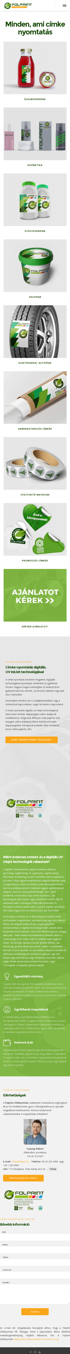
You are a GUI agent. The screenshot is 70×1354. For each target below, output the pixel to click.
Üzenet (6, 1283)
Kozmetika (35, 165)
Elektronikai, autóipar (35, 362)
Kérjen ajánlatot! (35, 626)
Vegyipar (35, 297)
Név (4, 1232)
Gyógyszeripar (35, 231)
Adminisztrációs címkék (35, 428)
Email (5, 1245)
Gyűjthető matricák (35, 494)
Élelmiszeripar (35, 99)
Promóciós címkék (35, 560)
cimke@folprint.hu (20, 1161)
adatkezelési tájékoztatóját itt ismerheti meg (35, 1339)
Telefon (6, 1270)
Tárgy (5, 1257)
